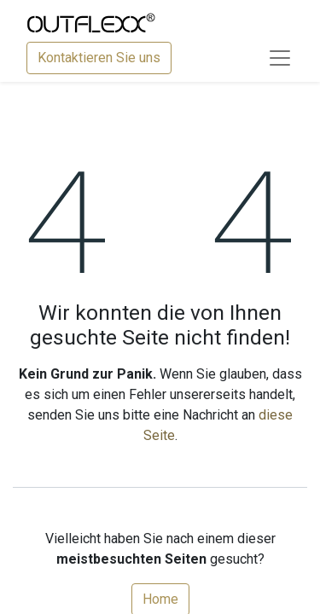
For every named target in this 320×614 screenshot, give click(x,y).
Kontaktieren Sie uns (99, 57)
